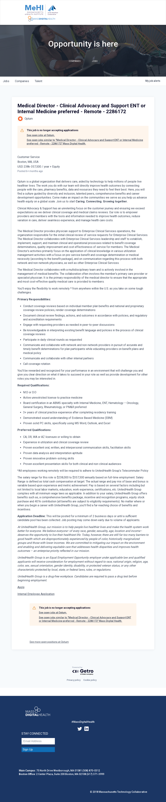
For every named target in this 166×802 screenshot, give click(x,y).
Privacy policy (74, 680)
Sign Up (28, 749)
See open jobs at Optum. (41, 135)
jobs (6, 81)
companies (22, 81)
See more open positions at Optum (49, 641)
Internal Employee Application (36, 594)
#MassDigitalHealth (83, 721)
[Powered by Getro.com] (83, 671)
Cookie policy (90, 680)
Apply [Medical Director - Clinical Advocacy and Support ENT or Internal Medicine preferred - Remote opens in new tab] (21, 587)
